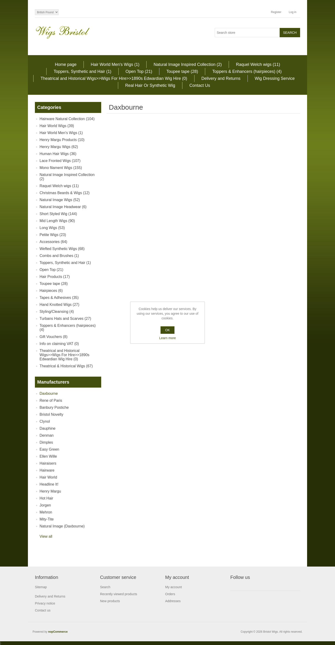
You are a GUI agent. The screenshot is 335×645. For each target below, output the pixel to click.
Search (105, 587)
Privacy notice (45, 603)
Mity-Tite (47, 519)
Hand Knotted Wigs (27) (59, 305)
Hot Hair (46, 498)
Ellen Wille (48, 456)
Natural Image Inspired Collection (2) (188, 64)
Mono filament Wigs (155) (61, 168)
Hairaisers (48, 463)
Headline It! (49, 484)
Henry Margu (50, 491)
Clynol (45, 421)
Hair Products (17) (55, 277)
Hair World (48, 477)
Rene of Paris (51, 400)
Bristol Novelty (51, 414)
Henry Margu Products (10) (62, 140)
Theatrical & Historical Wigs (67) (66, 366)
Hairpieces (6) (51, 291)
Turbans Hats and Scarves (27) (65, 319)
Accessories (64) (53, 242)
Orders (170, 594)
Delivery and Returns (221, 78)
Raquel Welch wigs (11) (258, 64)
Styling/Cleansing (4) (57, 312)
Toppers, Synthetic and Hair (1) (82, 71)
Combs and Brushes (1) (59, 256)
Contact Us (199, 85)
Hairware (47, 470)
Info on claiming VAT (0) (59, 344)
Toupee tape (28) (182, 71)
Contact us (42, 610)
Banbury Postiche (54, 407)
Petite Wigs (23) (53, 235)
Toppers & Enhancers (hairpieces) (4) (246, 71)
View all (46, 536)
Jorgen (45, 505)
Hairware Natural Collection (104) (67, 119)
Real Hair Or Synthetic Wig (150, 85)
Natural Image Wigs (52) (60, 200)
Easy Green (49, 449)
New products (110, 601)
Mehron (46, 512)
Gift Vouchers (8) (53, 337)
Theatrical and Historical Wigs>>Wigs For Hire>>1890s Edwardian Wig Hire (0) (113, 78)
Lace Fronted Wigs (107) (60, 161)
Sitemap (41, 587)
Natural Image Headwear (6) (63, 207)
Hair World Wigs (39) (57, 126)
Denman (47, 435)
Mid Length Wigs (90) (57, 221)
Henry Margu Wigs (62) (59, 147)
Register (276, 12)
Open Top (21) (139, 71)
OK (167, 330)
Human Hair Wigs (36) (58, 154)
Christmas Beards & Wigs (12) (65, 193)
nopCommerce (58, 631)
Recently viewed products (118, 594)
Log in (292, 12)
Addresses (173, 601)
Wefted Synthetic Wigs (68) (62, 249)
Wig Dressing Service (275, 78)
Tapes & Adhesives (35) (59, 298)
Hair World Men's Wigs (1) (115, 64)
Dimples (46, 442)
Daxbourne (49, 393)
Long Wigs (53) (52, 228)
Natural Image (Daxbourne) (62, 526)
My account (173, 587)
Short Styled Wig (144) (58, 214)
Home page (66, 64)
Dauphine (48, 428)
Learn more (167, 338)
